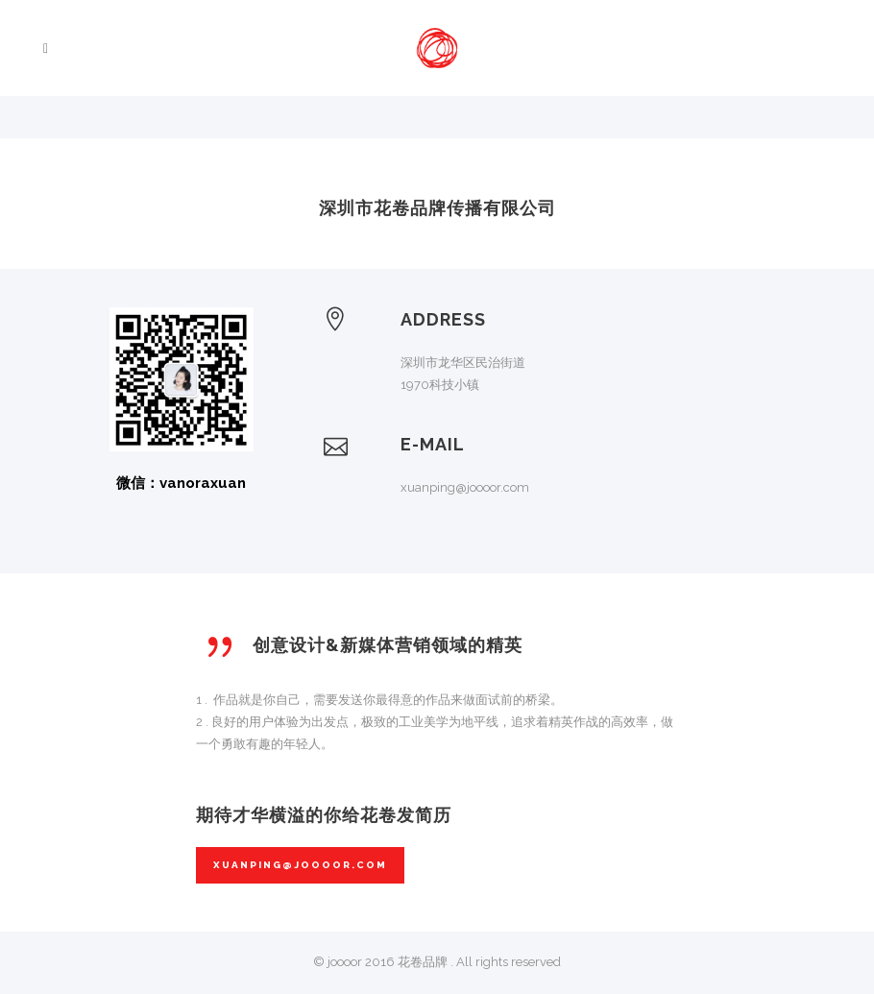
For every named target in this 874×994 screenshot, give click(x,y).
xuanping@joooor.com (300, 865)
